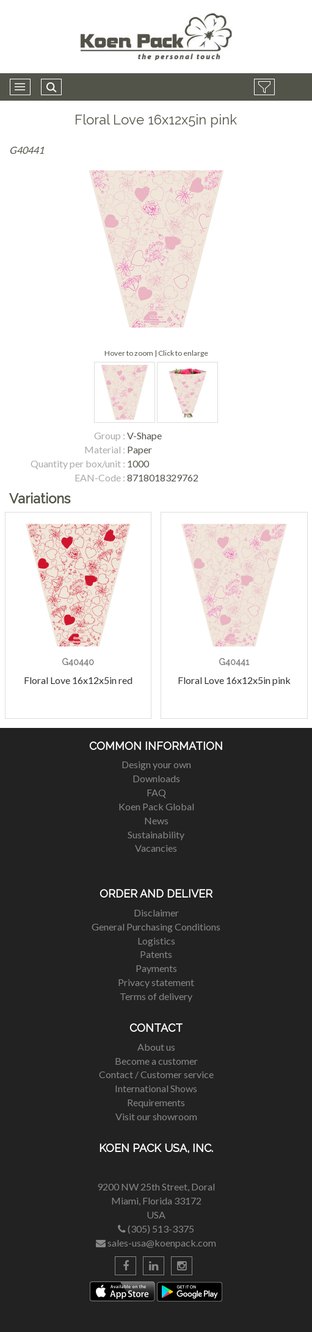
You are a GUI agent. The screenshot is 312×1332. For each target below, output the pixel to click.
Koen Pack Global (156, 806)
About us (156, 1047)
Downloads (156, 778)
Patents (156, 954)
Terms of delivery (156, 996)
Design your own (156, 764)
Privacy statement (156, 982)
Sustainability (156, 834)
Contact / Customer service (156, 1074)
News (156, 820)
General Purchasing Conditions (156, 926)
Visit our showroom (156, 1116)
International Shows (156, 1088)
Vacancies (156, 848)
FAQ (156, 792)
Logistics (156, 940)
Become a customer (156, 1061)
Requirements (156, 1102)
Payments (156, 968)
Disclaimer (156, 912)
